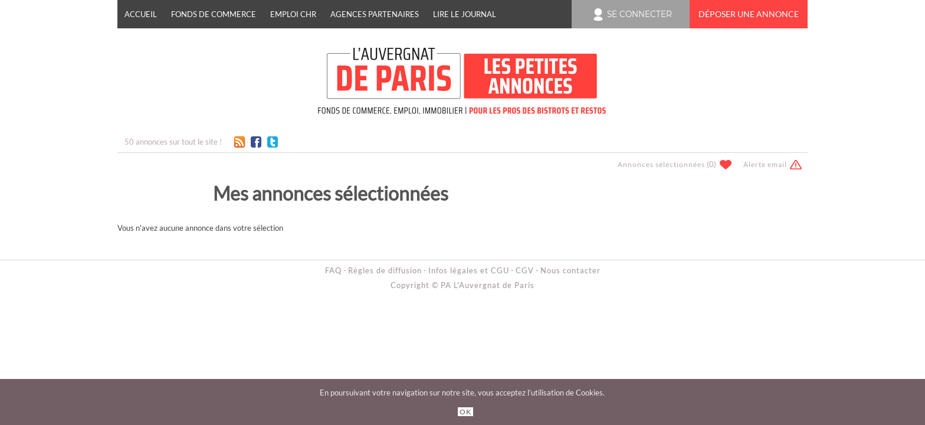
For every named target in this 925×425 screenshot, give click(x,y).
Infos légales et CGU (468, 270)
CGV (525, 270)
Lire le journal (464, 14)
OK (465, 412)
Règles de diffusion (385, 270)
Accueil (140, 14)
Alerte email (765, 164)
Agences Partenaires (374, 14)
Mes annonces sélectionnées (330, 193)
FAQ (333, 270)
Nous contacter (570, 270)
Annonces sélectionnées (661, 164)
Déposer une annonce (748, 14)
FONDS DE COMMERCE (213, 14)
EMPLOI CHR (293, 14)
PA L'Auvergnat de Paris (487, 285)
